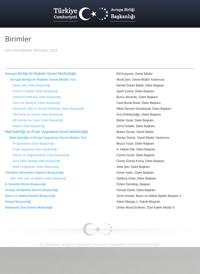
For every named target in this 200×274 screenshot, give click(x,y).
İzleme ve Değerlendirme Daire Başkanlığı (41, 155)
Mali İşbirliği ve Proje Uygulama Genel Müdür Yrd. (48, 138)
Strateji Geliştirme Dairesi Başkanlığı (31, 190)
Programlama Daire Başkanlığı (33, 143)
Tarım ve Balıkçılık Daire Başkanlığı (36, 103)
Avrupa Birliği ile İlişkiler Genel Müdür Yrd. (43, 79)
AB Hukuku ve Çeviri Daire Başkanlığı (37, 120)
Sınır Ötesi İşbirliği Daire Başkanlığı (36, 161)
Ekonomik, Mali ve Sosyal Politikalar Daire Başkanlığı (48, 108)
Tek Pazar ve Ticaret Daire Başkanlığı (38, 114)
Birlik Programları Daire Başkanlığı (36, 167)
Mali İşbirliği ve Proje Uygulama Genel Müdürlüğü (46, 132)
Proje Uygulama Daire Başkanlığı (35, 149)
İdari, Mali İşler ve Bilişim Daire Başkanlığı (38, 178)
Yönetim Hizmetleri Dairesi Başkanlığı (34, 172)
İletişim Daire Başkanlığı (29, 126)
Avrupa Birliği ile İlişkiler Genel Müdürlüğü (40, 74)
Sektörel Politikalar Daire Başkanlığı (37, 97)
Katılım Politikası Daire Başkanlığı (35, 91)
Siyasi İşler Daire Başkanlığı (31, 85)
